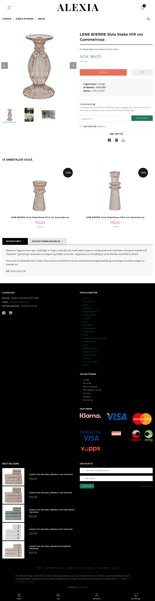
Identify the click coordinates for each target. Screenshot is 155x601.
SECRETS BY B (89, 349)
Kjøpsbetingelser (54, 569)
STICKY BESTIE (89, 356)
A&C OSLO (88, 302)
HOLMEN (87, 319)
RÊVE (85, 346)
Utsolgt (103, 72)
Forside (86, 380)
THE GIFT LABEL (90, 362)
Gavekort (87, 397)
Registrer (142, 118)
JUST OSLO (88, 326)
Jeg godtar (90, 127)
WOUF (86, 366)
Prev (4, 65)
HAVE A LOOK (89, 316)
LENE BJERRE (98, 90)
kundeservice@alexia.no (19, 302)
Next (73, 65)
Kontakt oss (88, 401)
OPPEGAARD (89, 342)
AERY (85, 306)
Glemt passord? (147, 487)
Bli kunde (87, 384)
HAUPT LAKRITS (90, 312)
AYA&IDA (87, 309)
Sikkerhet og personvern (80, 569)
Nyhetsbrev (103, 569)
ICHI (84, 322)
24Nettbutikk (83, 588)
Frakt (39, 569)
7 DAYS (86, 299)
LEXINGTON (88, 332)
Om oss (86, 394)
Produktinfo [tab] (13, 242)
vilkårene (101, 127)
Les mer (119, 579)
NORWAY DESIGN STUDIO (95, 339)
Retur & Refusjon (90, 387)
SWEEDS (87, 359)
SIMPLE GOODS (90, 352)
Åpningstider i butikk (92, 391)
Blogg (116, 569)
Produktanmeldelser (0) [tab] (46, 242)
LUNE (85, 336)
